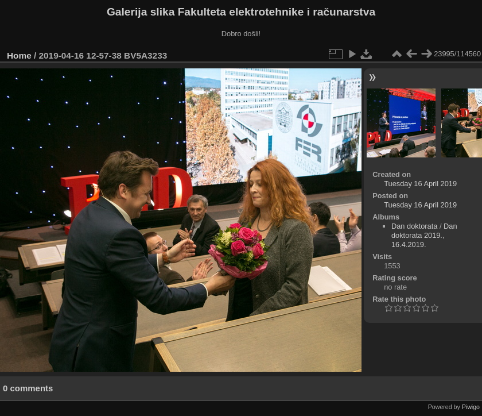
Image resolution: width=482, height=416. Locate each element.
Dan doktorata (414, 226)
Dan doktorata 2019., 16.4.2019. (424, 235)
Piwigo (471, 406)
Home (19, 55)
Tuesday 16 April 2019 (420, 183)
